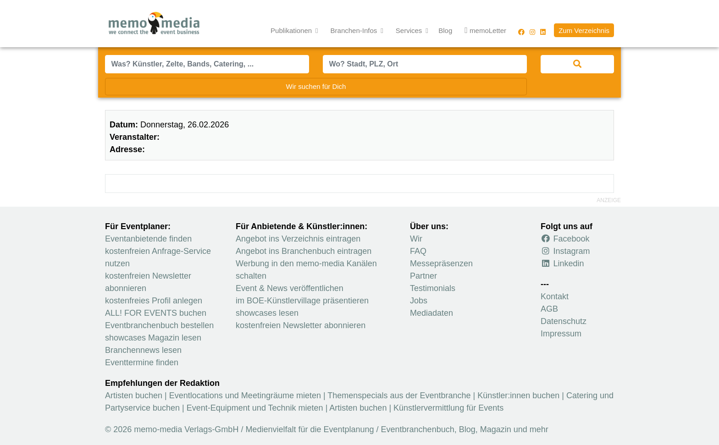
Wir (416, 238)
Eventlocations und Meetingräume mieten (245, 395)
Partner (423, 275)
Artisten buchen (133, 395)
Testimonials (432, 288)
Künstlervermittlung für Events (448, 407)
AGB (549, 308)
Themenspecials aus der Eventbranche (398, 395)
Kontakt (555, 296)
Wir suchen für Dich (316, 86)
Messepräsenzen (441, 263)
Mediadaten (431, 313)
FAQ (418, 251)
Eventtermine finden (141, 362)
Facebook (565, 238)
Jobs (418, 300)
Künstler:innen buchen (518, 395)
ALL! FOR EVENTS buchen (155, 313)
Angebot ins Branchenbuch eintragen (303, 251)
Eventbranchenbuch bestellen (159, 325)
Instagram (565, 251)
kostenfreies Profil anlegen (153, 300)
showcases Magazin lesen (153, 337)
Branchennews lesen (143, 350)
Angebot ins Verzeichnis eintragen (298, 238)
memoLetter (485, 31)
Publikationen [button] (292, 30)
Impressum (561, 333)
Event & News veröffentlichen (289, 288)
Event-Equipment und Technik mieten (255, 407)
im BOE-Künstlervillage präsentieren (302, 300)
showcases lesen (267, 313)
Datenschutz (563, 321)
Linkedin (562, 263)
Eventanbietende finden (148, 238)
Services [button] (410, 30)
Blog (445, 30)
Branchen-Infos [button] (355, 30)
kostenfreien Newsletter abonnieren (300, 325)
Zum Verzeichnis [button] (584, 30)
